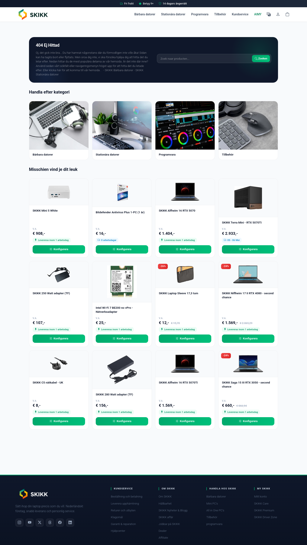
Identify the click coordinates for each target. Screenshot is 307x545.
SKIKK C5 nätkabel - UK (48, 382)
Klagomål (117, 517)
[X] (40, 523)
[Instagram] (19, 523)
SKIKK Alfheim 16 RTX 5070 (177, 210)
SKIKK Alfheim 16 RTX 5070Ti (178, 382)
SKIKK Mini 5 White (45, 210)
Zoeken (261, 58)
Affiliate (163, 537)
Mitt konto (260, 496)
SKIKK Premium (264, 510)
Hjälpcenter (118, 530)
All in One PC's (215, 510)
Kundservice (240, 14)
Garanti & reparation (123, 524)
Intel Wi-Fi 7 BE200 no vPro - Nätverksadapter (114, 309)
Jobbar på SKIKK (169, 524)
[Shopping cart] (287, 14)
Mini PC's (212, 503)
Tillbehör (220, 14)
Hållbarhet (165, 503)
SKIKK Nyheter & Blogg (173, 510)
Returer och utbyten (123, 510)
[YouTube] (30, 523)
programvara (214, 524)
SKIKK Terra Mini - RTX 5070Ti (242, 222)
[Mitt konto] (278, 14)
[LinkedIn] (70, 523)
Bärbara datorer (144, 14)
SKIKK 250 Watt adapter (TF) (51, 293)
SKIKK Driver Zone (265, 517)
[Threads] (50, 523)
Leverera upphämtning (125, 503)
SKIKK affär (166, 517)
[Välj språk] (268, 14)
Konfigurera (58, 249)
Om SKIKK (165, 496)
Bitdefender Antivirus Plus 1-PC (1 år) (120, 212)
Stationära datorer (173, 14)
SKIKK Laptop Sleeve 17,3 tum (178, 293)
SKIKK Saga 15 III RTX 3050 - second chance (246, 384)
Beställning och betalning (126, 496)
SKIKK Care (261, 503)
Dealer (163, 530)
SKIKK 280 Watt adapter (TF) (114, 394)
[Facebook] (60, 523)
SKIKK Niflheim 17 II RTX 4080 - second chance (248, 295)
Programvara (199, 14)
